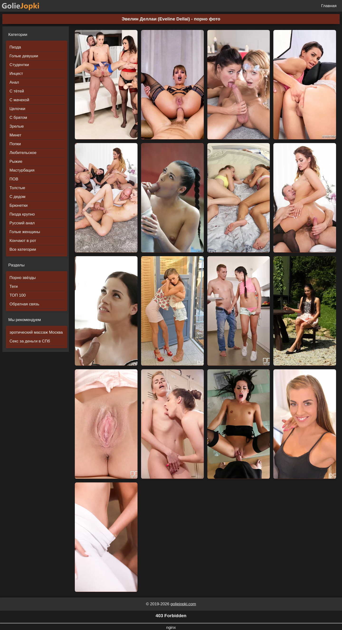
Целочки (17, 108)
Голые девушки (24, 56)
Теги (14, 286)
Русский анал (22, 223)
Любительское (23, 152)
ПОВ (14, 179)
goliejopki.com (183, 604)
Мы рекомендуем (24, 319)
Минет (15, 135)
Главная (329, 6)
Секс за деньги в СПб (30, 341)
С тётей (17, 91)
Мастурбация (22, 170)
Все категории (23, 249)
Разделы (16, 265)
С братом (18, 117)
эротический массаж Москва (36, 332)
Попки (15, 144)
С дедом (17, 196)
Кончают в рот (23, 240)
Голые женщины (25, 232)
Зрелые (17, 126)
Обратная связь (24, 304)
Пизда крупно (22, 214)
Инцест (16, 73)
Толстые (17, 188)
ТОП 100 (18, 295)
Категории (17, 34)
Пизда (15, 47)
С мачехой (19, 100)
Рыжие (16, 161)
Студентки (19, 65)
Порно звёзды (23, 277)
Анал (14, 82)
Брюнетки (19, 205)
